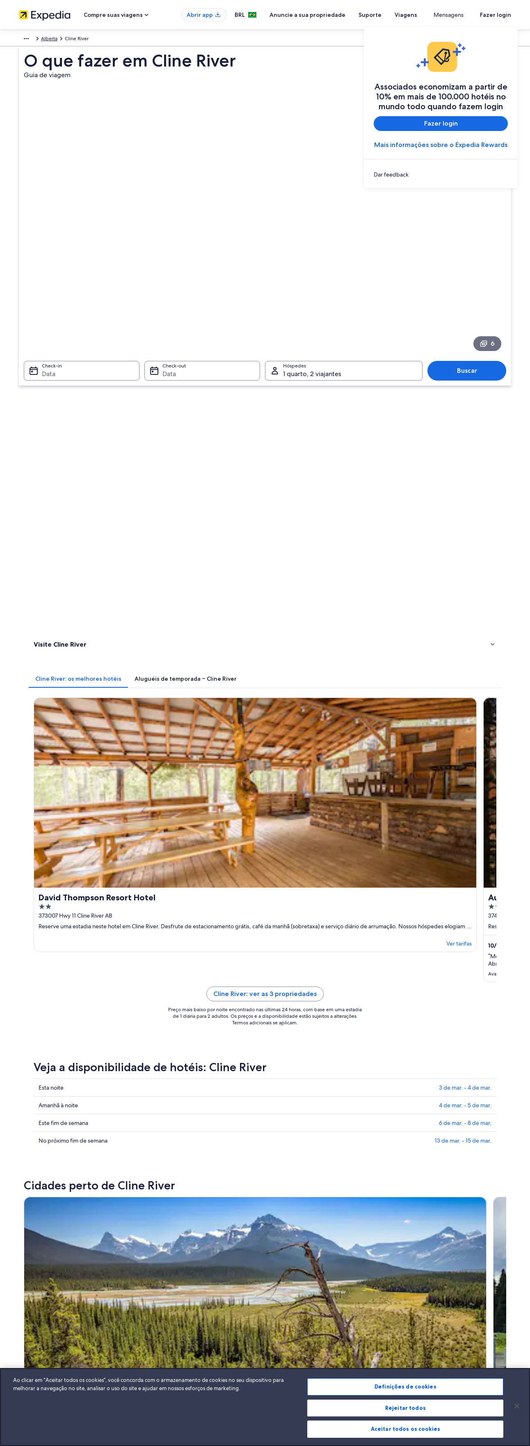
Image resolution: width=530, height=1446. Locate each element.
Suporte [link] (409, 1255)
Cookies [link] (282, 1255)
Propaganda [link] (32, 1321)
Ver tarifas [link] (243, 457)
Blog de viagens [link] (163, 1347)
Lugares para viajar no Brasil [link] (176, 1255)
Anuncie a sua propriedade (337, 14)
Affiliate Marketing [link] (39, 1334)
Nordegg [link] (162, 996)
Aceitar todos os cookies (405, 1428)
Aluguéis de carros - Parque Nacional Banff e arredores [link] (113, 879)
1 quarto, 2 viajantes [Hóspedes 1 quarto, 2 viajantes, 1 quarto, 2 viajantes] (312, 260)
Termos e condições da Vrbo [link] (305, 1295)
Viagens (436, 14)
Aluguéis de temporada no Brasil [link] (182, 1281)
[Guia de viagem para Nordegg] (279, 752)
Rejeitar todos (405, 1408)
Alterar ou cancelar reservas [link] (430, 1268)
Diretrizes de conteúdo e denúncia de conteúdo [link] (327, 1308)
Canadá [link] (74, 40)
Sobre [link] (25, 1255)
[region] (265, 1407)
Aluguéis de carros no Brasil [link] (176, 1321)
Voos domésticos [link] (165, 1308)
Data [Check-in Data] (43, 260)
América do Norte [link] (39, 40)
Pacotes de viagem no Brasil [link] (177, 1295)
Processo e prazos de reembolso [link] (436, 1281)
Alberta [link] (98, 40)
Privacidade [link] (286, 1268)
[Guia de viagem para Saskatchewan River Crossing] (187, 752)
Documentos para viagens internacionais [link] (445, 1314)
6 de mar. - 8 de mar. (465, 641)
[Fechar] (517, 1406)
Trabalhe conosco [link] (38, 1268)
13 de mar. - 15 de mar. (463, 659)
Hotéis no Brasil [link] (163, 1268)
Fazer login (495, 14)
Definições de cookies (405, 1386)
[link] (441, 174)
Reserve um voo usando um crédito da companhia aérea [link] (456, 1298)
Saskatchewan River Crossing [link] (72, 996)
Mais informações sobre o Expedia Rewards (440, 145)
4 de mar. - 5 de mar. (465, 623)
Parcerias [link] (29, 1295)
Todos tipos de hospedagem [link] (178, 1334)
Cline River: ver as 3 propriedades (325, 512)
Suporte (399, 14)
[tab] (199, 317)
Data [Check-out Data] (167, 260)
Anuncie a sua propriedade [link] (49, 1281)
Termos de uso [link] (289, 1281)
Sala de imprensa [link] (38, 1308)
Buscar (471, 257)
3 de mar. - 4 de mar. (465, 606)
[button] (265, 824)
